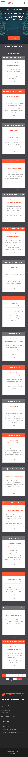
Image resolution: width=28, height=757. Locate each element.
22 (14, 679)
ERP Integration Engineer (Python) (14, 195)
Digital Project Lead (14, 334)
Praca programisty (5, 710)
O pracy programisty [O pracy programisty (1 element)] (7, 726)
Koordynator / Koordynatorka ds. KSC (14, 91)
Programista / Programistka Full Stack (14, 229)
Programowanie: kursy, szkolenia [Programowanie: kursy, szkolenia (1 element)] (10, 729)
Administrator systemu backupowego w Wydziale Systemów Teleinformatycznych (14, 574)
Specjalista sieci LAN (14, 538)
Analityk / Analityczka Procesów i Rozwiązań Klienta (14, 58)
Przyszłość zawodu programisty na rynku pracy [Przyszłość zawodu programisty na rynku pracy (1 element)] (13, 732)
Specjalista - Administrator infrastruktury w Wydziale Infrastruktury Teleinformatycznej (14, 608)
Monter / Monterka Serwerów (14, 125)
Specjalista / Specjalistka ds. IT (14, 469)
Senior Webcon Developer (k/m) (14, 262)
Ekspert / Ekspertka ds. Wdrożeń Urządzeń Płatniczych (14, 642)
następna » (19, 679)
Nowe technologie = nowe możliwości (10, 716)
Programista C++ (14, 161)
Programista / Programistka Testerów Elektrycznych (14, 503)
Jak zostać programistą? (7, 705)
